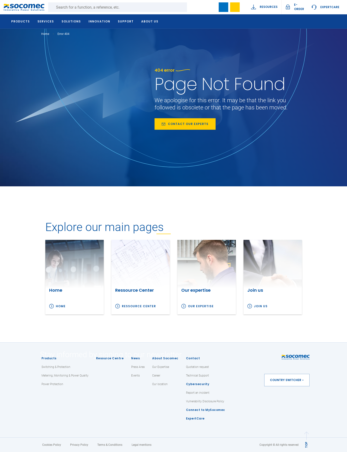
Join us (261, 306)
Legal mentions (141, 445)
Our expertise (201, 306)
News (135, 358)
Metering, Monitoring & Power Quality (64, 375)
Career (156, 375)
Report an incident (197, 392)
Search (192, 7)
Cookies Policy (51, 445)
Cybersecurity (197, 384)
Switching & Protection (55, 367)
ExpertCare (329, 7)
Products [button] (20, 21)
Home (45, 34)
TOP (306, 445)
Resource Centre (110, 358)
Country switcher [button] (285, 380)
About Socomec (165, 358)
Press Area (138, 367)
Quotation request (197, 367)
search (212, 7)
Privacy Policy (79, 445)
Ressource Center (139, 306)
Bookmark (223, 7)
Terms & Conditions (109, 445)
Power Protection (52, 384)
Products (49, 358)
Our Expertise (160, 367)
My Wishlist (235, 7)
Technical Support (197, 375)
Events (135, 375)
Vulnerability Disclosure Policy (205, 401)
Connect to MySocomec (205, 410)
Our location (160, 384)
